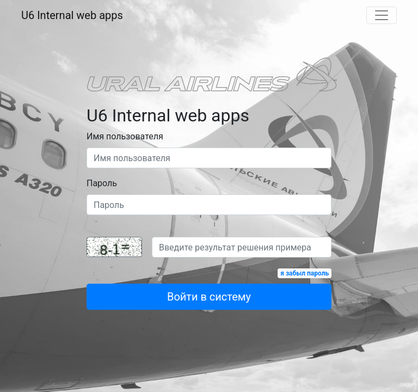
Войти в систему (209, 296)
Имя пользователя (125, 136)
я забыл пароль (304, 273)
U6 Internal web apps (72, 15)
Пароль (102, 183)
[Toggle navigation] (381, 15)
